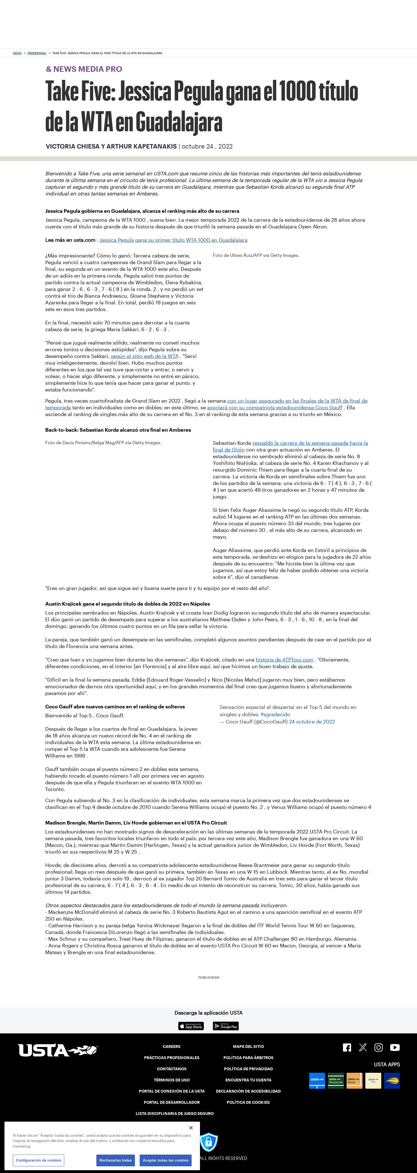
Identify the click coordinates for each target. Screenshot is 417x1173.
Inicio (17, 53)
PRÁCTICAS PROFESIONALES (171, 1057)
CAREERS (171, 1046)
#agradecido (275, 714)
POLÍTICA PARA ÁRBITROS (248, 1057)
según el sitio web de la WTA (144, 356)
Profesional (37, 53)
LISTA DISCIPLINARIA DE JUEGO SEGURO (175, 1113)
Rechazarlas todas (115, 1160)
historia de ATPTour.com (284, 660)
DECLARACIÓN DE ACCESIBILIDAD (248, 1091)
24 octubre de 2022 (312, 722)
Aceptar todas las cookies (166, 1160)
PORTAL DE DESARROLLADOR (172, 1102)
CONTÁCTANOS (172, 1068)
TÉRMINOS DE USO (172, 1080)
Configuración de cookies (38, 1160)
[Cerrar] (191, 1128)
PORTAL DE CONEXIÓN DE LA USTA (172, 1091)
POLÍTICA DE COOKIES (248, 1102)
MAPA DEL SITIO (248, 1046)
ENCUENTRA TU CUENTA (248, 1080)
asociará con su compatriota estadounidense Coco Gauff (274, 407)
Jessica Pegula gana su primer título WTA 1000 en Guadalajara (173, 240)
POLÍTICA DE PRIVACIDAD (248, 1068)
